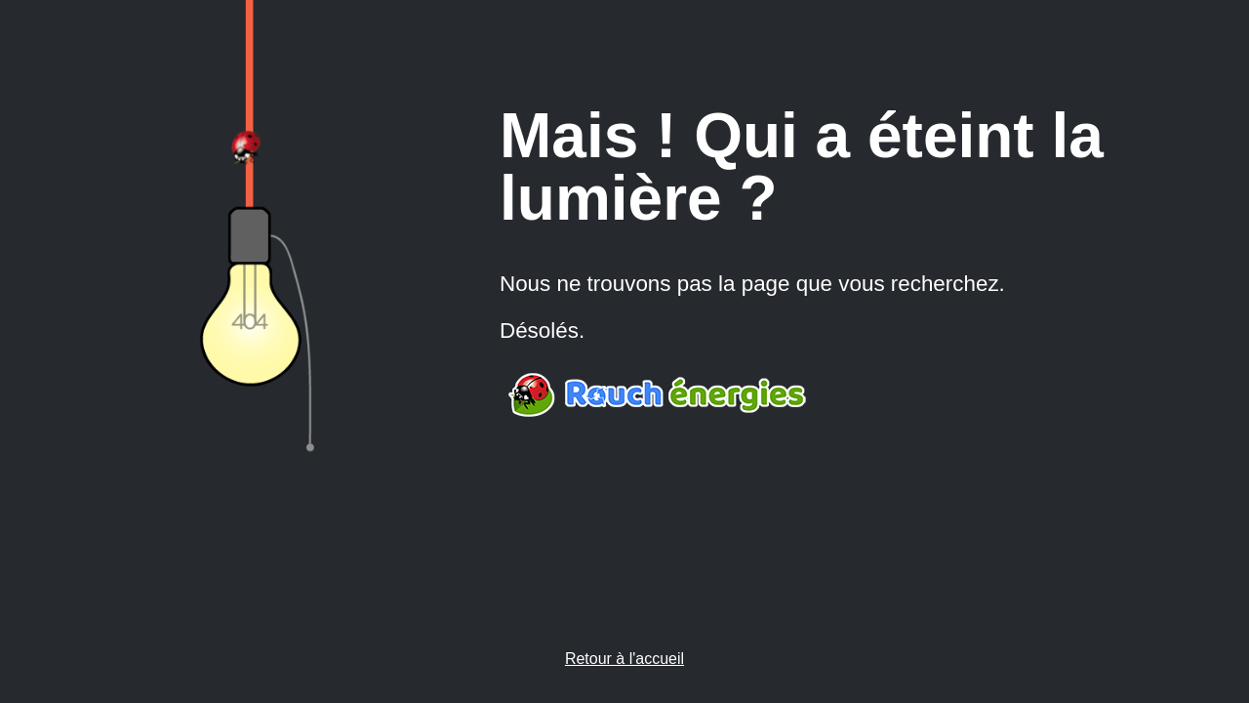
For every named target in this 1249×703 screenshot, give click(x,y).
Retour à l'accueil (624, 658)
